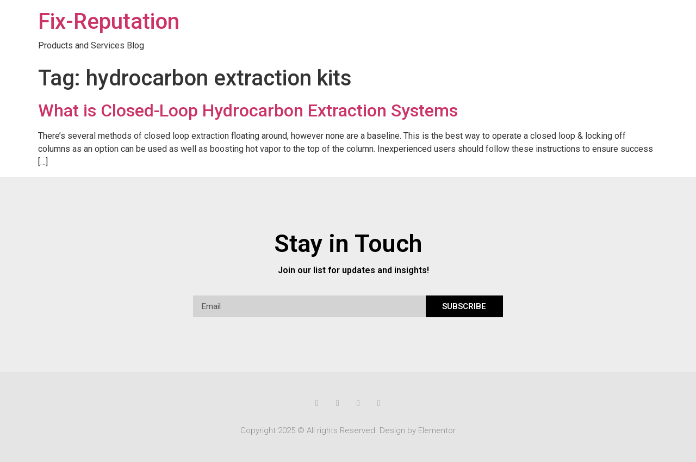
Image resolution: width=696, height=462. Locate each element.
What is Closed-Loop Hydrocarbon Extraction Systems (248, 110)
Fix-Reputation (108, 21)
